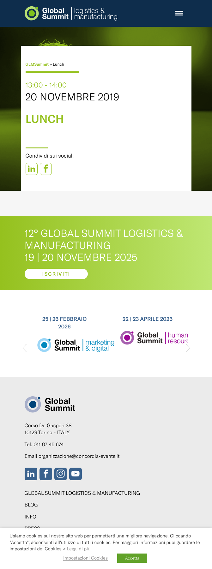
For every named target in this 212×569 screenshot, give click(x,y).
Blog (31, 505)
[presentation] (24, 348)
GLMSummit (37, 64)
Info (30, 517)
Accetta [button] (132, 557)
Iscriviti (56, 274)
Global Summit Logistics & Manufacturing (82, 493)
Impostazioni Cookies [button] (85, 557)
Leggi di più (79, 548)
